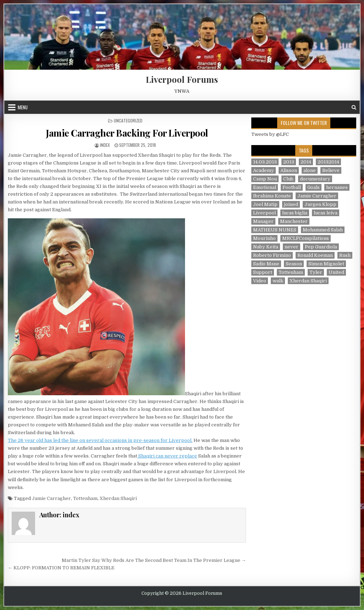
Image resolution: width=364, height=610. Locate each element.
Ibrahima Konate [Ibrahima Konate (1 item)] (272, 195)
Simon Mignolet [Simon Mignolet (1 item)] (326, 263)
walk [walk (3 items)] (278, 280)
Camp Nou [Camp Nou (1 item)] (265, 179)
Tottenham (85, 498)
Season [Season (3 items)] (294, 263)
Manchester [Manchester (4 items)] (294, 221)
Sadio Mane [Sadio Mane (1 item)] (266, 263)
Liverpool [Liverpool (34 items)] (264, 212)
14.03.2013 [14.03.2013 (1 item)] (265, 162)
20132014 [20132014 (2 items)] (328, 162)
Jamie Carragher (51, 498)
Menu (23, 107)
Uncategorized (128, 120)
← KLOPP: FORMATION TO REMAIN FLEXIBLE (61, 567)
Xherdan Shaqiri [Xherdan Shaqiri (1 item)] (308, 280)
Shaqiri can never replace (167, 456)
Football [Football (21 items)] (291, 187)
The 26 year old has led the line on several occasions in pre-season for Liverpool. (100, 440)
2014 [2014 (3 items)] (306, 162)
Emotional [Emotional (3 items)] (264, 187)
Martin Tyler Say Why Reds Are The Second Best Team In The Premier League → (154, 560)
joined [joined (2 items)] (291, 204)
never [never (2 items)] (291, 246)
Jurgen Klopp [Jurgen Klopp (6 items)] (320, 204)
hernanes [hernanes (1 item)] (337, 187)
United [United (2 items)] (336, 272)
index (105, 145)
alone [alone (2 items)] (309, 170)
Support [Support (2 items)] (262, 272)
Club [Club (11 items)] (288, 179)
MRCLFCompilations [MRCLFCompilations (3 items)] (305, 238)
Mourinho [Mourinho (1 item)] (264, 238)
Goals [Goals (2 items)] (313, 187)
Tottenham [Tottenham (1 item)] (291, 272)
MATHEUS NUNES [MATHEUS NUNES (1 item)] (274, 229)
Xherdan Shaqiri (118, 498)
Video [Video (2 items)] (259, 280)
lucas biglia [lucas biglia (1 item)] (294, 212)
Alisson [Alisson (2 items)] (288, 170)
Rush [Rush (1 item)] (345, 255)
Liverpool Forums (182, 79)
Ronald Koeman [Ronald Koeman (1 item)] (315, 255)
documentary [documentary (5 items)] (315, 179)
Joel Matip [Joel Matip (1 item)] (265, 204)
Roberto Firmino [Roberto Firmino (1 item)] (272, 255)
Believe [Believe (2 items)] (331, 170)
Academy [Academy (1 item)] (263, 170)
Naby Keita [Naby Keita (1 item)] (265, 246)
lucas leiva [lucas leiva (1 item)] (325, 212)
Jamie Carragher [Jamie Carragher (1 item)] (316, 195)
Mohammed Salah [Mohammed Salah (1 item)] (323, 229)
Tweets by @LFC (270, 134)
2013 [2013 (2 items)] (288, 162)
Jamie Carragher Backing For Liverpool (127, 133)
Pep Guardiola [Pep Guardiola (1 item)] (321, 246)
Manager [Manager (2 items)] (263, 221)
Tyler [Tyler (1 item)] (315, 272)
